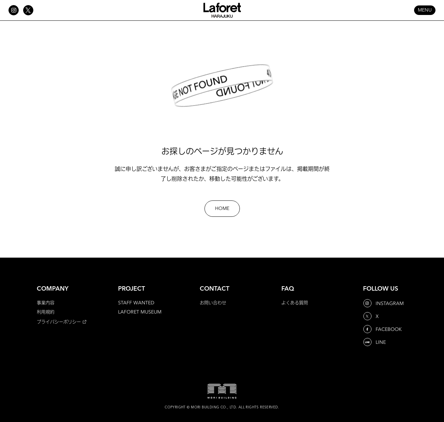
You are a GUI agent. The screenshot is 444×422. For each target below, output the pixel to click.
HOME (222, 208)
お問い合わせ (213, 302)
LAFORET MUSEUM (140, 312)
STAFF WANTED (136, 302)
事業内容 (45, 302)
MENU (425, 10)
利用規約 (45, 312)
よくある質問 (294, 302)
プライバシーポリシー (59, 322)
